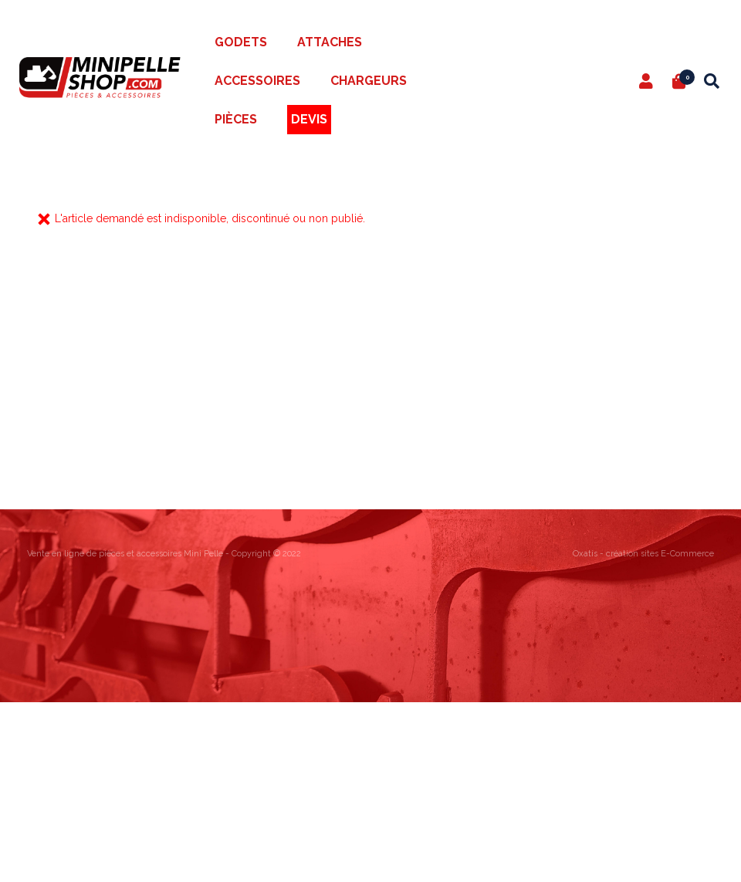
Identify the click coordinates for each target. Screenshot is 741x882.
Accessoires (257, 80)
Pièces (236, 119)
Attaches (329, 42)
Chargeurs (368, 80)
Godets (241, 42)
